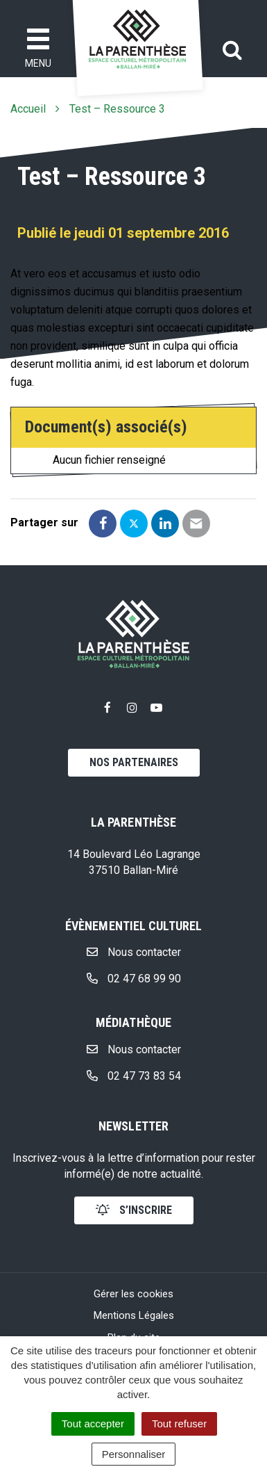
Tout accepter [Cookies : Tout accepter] (93, 1423)
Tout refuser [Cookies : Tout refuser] (179, 1423)
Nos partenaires (133, 762)
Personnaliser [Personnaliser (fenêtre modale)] (134, 1454)
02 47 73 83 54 (134, 1075)
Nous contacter (134, 952)
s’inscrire (134, 1210)
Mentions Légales (134, 1315)
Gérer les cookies (133, 1294)
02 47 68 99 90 (134, 978)
